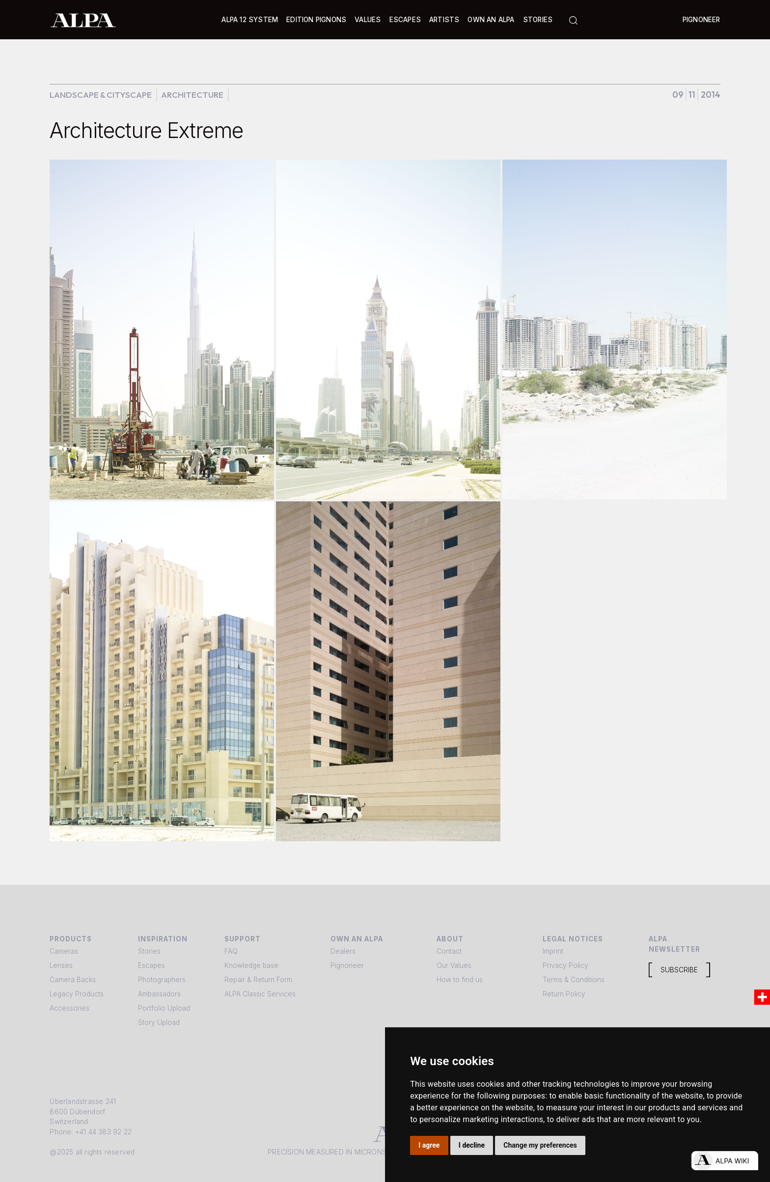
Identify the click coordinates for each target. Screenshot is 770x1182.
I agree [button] (429, 1145)
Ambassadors (159, 994)
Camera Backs (73, 980)
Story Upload (159, 1022)
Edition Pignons (316, 20)
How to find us (460, 980)
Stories (537, 20)
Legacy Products (77, 994)
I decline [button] (472, 1145)
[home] (83, 20)
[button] (249, 20)
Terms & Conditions (574, 980)
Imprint (553, 951)
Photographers (162, 980)
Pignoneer (701, 20)
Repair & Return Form (258, 980)
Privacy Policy (565, 965)
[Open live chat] (724, 1160)
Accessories (69, 1008)
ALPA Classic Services (260, 994)
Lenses (61, 965)
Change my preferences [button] (540, 1145)
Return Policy (564, 994)
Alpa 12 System (249, 20)
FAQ (231, 951)
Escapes (151, 965)
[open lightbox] (162, 329)
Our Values (454, 965)
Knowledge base (251, 965)
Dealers (343, 951)
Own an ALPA (491, 20)
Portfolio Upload (164, 1008)
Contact (449, 951)
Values (368, 20)
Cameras (64, 951)
